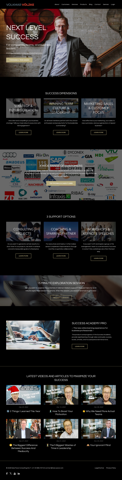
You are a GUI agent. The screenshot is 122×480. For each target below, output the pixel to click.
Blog (90, 4)
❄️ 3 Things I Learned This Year (23, 411)
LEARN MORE (23, 132)
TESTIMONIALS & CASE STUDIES (61, 183)
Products (83, 4)
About (57, 4)
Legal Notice (99, 468)
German (106, 4)
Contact (98, 4)
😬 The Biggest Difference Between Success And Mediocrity (23, 448)
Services (75, 4)
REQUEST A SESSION (61, 298)
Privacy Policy (111, 468)
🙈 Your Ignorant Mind (99, 445)
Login (113, 4)
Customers (65, 4)
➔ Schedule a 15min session (19, 60)
